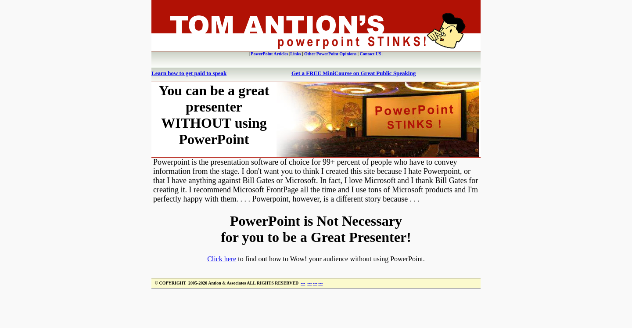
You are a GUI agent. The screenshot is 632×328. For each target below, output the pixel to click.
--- (303, 283)
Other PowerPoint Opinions (330, 53)
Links (295, 53)
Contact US (370, 53)
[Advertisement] (316, 308)
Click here (221, 259)
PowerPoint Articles (269, 53)
